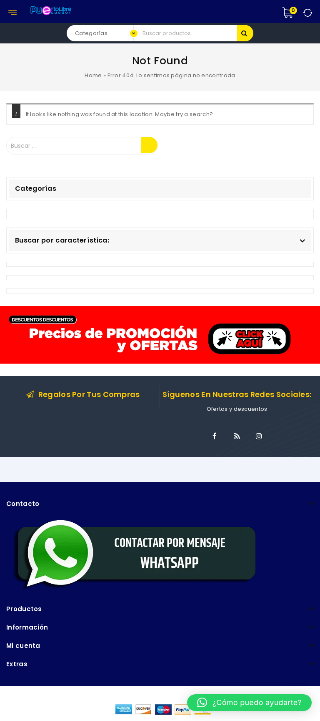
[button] (249, 702)
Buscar (245, 33)
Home (93, 75)
